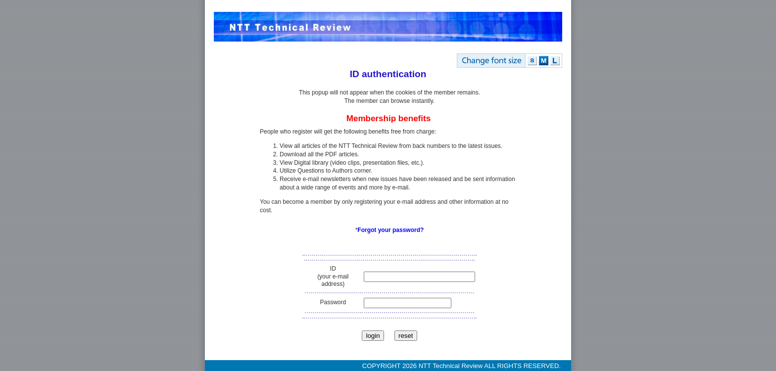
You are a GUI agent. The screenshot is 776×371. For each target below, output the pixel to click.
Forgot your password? (390, 230)
